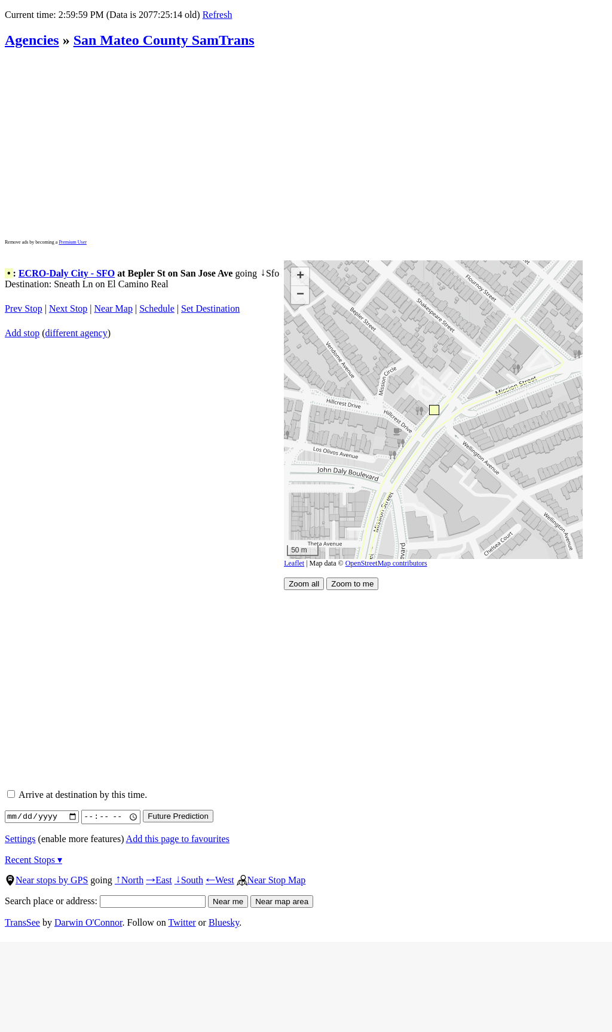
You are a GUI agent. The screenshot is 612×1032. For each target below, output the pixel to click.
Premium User (72, 242)
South (189, 880)
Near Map (113, 308)
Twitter (182, 922)
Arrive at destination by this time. (77, 795)
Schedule (157, 308)
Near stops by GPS (46, 880)
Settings (20, 839)
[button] (433, 409)
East (159, 880)
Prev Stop (23, 308)
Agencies (32, 40)
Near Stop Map (271, 880)
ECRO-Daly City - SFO (67, 273)
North (129, 880)
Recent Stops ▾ (33, 860)
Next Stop (68, 308)
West (220, 880)
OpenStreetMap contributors (386, 563)
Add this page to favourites (178, 839)
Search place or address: (105, 901)
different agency (76, 333)
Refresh (217, 15)
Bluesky (224, 922)
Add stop (22, 333)
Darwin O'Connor (88, 922)
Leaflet (294, 563)
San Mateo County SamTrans (164, 40)
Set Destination (210, 308)
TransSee (22, 922)
